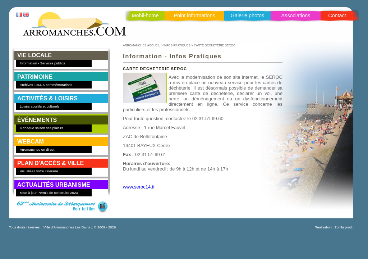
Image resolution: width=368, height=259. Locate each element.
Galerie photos (247, 15)
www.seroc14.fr (139, 187)
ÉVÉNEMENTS (37, 120)
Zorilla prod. (344, 227)
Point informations (194, 15)
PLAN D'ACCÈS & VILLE (50, 163)
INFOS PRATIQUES (177, 45)
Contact (337, 15)
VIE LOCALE (34, 55)
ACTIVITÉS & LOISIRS (47, 98)
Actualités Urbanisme (53, 185)
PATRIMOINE (34, 77)
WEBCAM (30, 141)
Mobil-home (145, 15)
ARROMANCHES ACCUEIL (141, 45)
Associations (295, 15)
